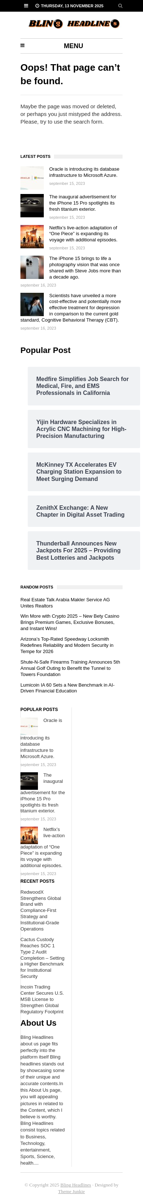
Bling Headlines (76, 1185)
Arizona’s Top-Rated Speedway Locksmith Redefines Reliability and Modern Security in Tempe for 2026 (66, 645)
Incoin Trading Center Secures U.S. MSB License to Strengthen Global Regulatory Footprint (42, 999)
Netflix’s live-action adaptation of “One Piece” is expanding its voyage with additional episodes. (83, 234)
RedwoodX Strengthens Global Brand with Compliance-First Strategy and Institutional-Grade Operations (40, 910)
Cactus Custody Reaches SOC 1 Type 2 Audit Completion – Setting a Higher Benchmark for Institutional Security (42, 958)
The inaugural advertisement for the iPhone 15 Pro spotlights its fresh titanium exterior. (82, 203)
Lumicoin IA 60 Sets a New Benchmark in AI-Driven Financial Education (67, 688)
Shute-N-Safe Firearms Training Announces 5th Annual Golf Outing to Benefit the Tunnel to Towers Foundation (70, 668)
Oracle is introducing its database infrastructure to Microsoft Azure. (84, 172)
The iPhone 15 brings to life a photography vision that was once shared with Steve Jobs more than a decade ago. (85, 268)
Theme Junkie (71, 1191)
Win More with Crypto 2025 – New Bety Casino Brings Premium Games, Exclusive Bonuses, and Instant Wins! (69, 622)
